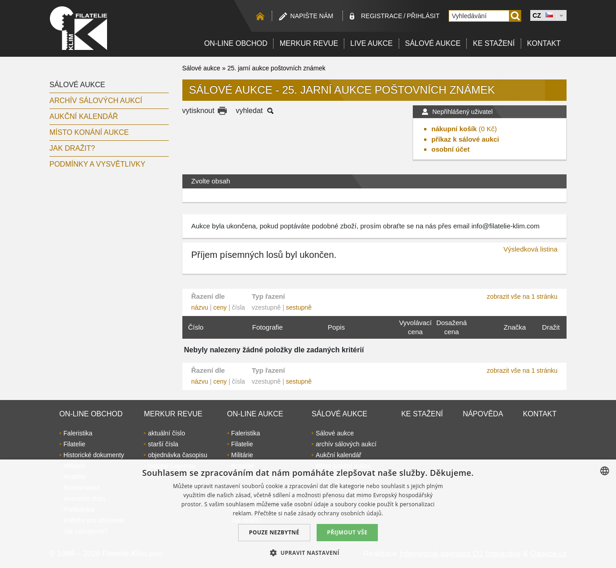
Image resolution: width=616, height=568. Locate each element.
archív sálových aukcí (95, 100)
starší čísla (163, 444)
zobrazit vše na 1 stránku (522, 296)
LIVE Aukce (371, 43)
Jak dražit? (72, 148)
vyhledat (249, 110)
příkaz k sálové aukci (465, 139)
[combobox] (604, 470)
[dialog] (308, 513)
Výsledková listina (530, 249)
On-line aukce (255, 414)
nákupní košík (454, 129)
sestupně (299, 307)
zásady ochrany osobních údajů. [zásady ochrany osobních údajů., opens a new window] (340, 513)
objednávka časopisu (177, 455)
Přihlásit (423, 16)
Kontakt (544, 43)
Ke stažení (493, 43)
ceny (220, 307)
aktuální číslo (166, 433)
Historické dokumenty (94, 455)
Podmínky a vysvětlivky (97, 164)
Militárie (242, 455)
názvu (199, 307)
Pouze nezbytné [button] (274, 532)
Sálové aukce (433, 43)
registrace (381, 16)
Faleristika (78, 433)
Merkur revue (308, 43)
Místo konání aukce (89, 132)
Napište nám (311, 16)
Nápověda (483, 414)
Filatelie (74, 444)
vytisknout (198, 110)
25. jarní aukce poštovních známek (276, 68)
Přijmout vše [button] (347, 532)
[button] (308, 552)
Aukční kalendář (83, 116)
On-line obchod (236, 43)
